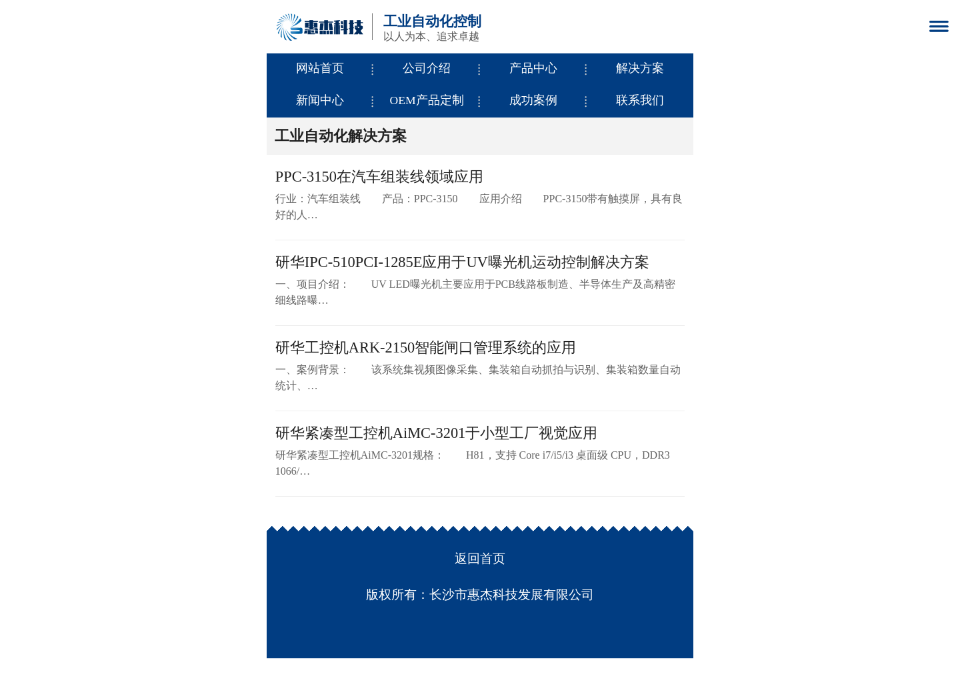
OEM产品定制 (426, 100)
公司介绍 (427, 68)
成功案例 (533, 100)
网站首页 (320, 68)
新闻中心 (320, 100)
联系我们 (640, 100)
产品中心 (533, 68)
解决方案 (640, 68)
